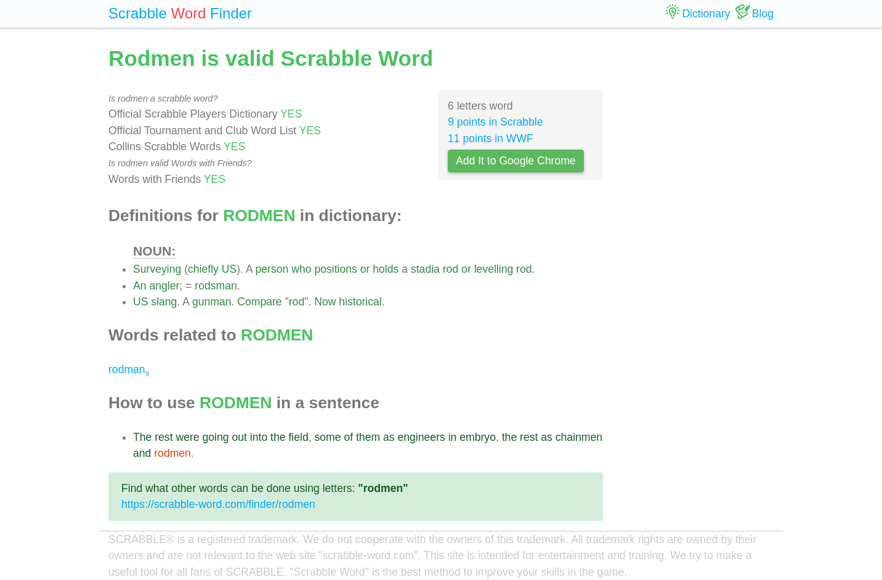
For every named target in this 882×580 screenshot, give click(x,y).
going (215, 437)
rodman (128, 369)
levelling (494, 269)
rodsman (216, 286)
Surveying (157, 269)
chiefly (203, 269)
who (301, 269)
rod (450, 269)
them (368, 437)
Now (325, 302)
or (365, 269)
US (229, 269)
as (389, 437)
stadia (425, 269)
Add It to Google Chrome (516, 161)
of (348, 437)
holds (386, 269)
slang (164, 302)
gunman (212, 302)
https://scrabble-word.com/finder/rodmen (218, 504)
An (140, 286)
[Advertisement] (697, 228)
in (452, 437)
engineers (421, 437)
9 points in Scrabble (495, 122)
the (277, 437)
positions (335, 269)
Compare (259, 302)
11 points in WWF (490, 138)
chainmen (579, 437)
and (142, 453)
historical (360, 302)
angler (164, 286)
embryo (477, 437)
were (187, 437)
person (272, 269)
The (142, 437)
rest (163, 437)
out (239, 437)
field (298, 437)
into (258, 437)
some (327, 437)
